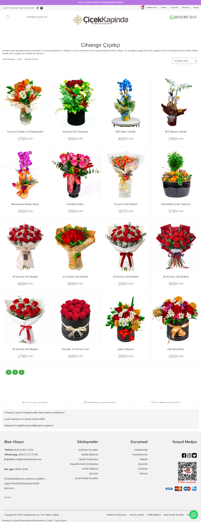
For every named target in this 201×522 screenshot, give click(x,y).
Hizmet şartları (136, 514)
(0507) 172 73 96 (28, 454)
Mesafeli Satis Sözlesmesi (84, 463)
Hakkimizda (141, 449)
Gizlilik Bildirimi (90, 454)
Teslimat (143, 468)
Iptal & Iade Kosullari (86, 478)
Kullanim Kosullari (88, 449)
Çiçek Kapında (8, 59)
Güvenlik (143, 463)
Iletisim (144, 473)
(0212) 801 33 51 (24, 449)
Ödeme (144, 459)
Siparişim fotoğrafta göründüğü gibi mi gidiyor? (29, 425)
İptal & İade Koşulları (174, 514)
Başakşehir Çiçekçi (10, 520)
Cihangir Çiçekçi (100, 45)
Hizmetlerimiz (140, 454)
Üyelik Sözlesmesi (88, 459)
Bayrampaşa (26, 520)
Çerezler (93, 473)
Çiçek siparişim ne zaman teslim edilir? (24, 418)
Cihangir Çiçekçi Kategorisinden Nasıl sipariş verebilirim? (34, 412)
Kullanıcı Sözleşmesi (116, 514)
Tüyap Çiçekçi (60, 520)
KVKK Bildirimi (90, 468)
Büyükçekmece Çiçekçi (42, 520)
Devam (7, 497)
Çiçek (19, 59)
